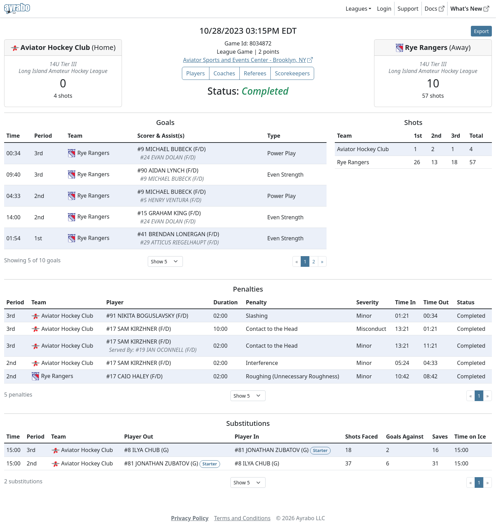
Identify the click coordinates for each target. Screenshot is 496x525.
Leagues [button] (357, 8)
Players (195, 73)
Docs (434, 8)
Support (407, 8)
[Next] (322, 261)
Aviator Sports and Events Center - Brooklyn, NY (248, 60)
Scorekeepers (292, 73)
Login (384, 8)
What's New (470, 8)
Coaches (224, 73)
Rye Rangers (426, 47)
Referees (255, 73)
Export (481, 31)
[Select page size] (165, 261)
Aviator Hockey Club (55, 47)
